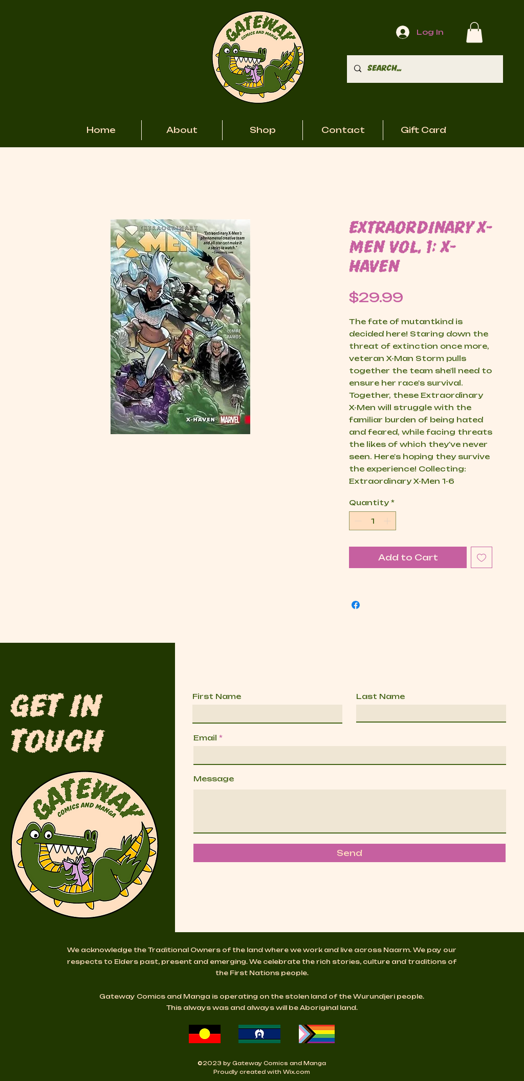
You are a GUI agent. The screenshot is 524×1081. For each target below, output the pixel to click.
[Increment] (388, 521)
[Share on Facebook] (356, 605)
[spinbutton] (372, 521)
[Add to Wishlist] (481, 557)
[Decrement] (357, 521)
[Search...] (424, 69)
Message (213, 778)
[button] (474, 32)
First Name (216, 696)
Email (205, 737)
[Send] (349, 853)
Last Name (380, 696)
